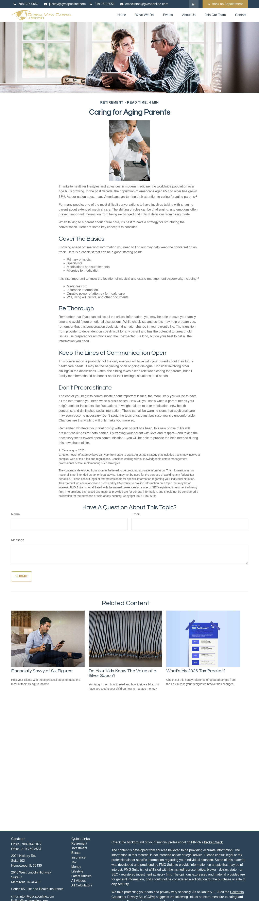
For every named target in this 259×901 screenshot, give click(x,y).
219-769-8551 (102, 4)
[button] (122, 15)
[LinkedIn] (193, 4)
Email (136, 514)
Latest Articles (81, 876)
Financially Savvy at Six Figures (41, 671)
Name (15, 514)
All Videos (78, 880)
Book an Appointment (225, 4)
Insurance (78, 857)
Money (76, 866)
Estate (76, 852)
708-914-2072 (31, 844)
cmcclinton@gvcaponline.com (144, 4)
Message (17, 540)
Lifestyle (77, 871)
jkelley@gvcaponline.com (65, 4)
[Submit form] (21, 576)
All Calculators (81, 885)
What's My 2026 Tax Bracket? (195, 671)
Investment (79, 848)
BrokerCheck (213, 842)
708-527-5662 (25, 4)
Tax (73, 862)
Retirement (79, 843)
